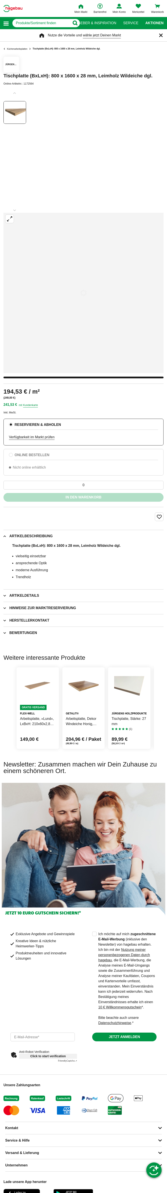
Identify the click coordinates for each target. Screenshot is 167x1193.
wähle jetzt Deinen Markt (102, 35)
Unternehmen (16, 1165)
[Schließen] (161, 35)
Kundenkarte (30, 405)
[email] (43, 1037)
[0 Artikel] (83, 485)
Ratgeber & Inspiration (93, 23)
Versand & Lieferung (22, 1153)
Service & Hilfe (17, 1140)
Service (130, 23)
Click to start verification (48, 1056)
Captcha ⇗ (67, 1061)
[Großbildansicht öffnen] (83, 293)
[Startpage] (12, 8)
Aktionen (154, 23)
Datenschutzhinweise (114, 1023)
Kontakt (11, 1128)
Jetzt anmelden (124, 1037)
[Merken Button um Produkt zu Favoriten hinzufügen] (159, 516)
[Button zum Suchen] (75, 23)
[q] (41, 23)
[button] (6, 23)
